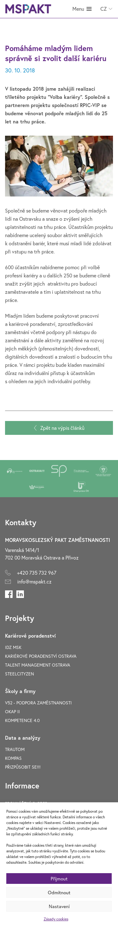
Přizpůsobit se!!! (23, 767)
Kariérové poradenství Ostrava (40, 656)
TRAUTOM (15, 749)
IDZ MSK (13, 647)
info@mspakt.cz (34, 581)
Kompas (13, 758)
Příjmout (59, 878)
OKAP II (12, 711)
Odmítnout (59, 892)
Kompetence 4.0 (22, 720)
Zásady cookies (56, 919)
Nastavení (59, 906)
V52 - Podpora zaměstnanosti (38, 703)
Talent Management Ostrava (37, 665)
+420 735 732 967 (36, 572)
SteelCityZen (19, 674)
